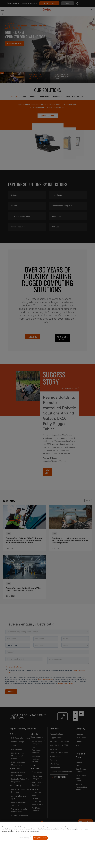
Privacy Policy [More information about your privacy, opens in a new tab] (6, 837)
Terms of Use (25, 837)
